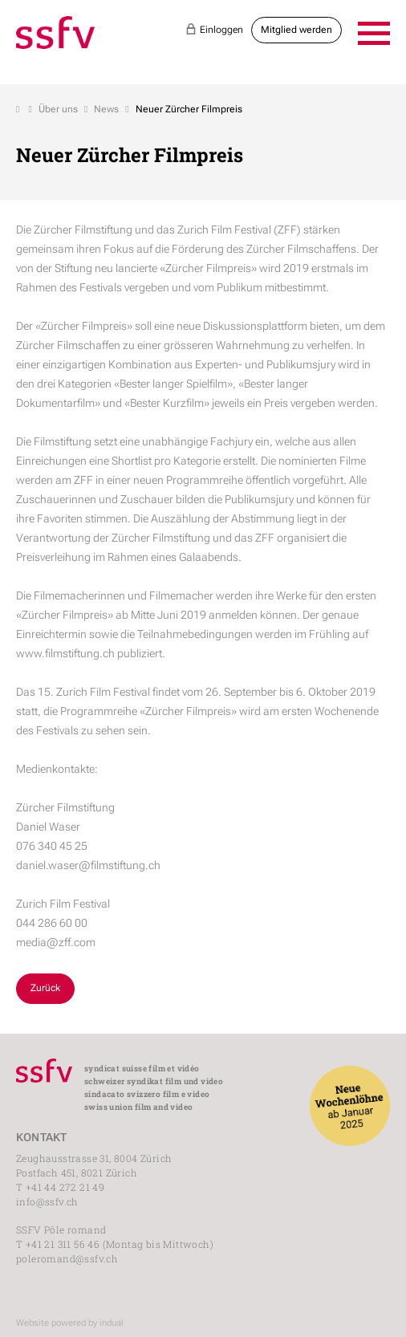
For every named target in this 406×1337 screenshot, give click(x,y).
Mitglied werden (296, 29)
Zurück (45, 988)
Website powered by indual (70, 1323)
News (106, 109)
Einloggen (214, 29)
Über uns (58, 109)
